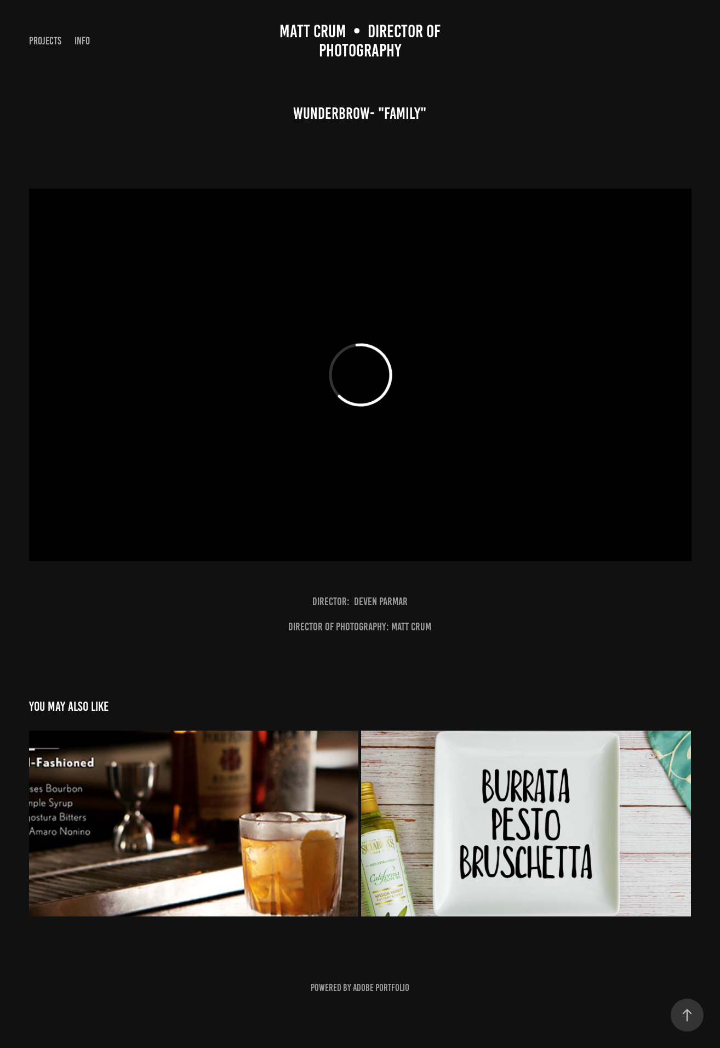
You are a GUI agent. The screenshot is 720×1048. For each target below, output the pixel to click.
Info (82, 41)
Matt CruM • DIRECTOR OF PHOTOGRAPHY (361, 40)
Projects (45, 41)
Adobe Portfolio (381, 987)
